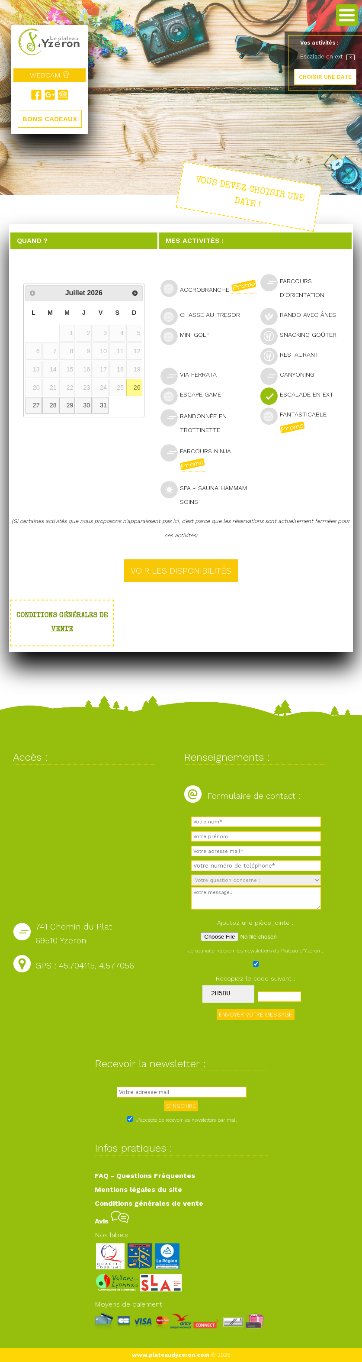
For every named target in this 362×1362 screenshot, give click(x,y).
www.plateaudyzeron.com (170, 1355)
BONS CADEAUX (49, 119)
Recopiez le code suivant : (255, 978)
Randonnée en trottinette (193, 421)
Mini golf (188, 336)
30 (86, 405)
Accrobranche (209, 288)
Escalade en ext (300, 395)
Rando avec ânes (301, 316)
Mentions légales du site (138, 1189)
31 (103, 405)
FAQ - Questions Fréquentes (145, 1176)
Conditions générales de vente (149, 1203)
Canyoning (291, 376)
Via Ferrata (192, 376)
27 (36, 405)
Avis (112, 1221)
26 (137, 387)
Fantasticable (293, 421)
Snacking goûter (302, 336)
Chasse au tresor (203, 316)
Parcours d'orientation (296, 286)
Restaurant (293, 356)
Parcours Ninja (195, 458)
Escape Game (194, 395)
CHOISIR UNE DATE (325, 77)
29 (69, 405)
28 (53, 405)
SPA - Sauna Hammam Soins (203, 493)
